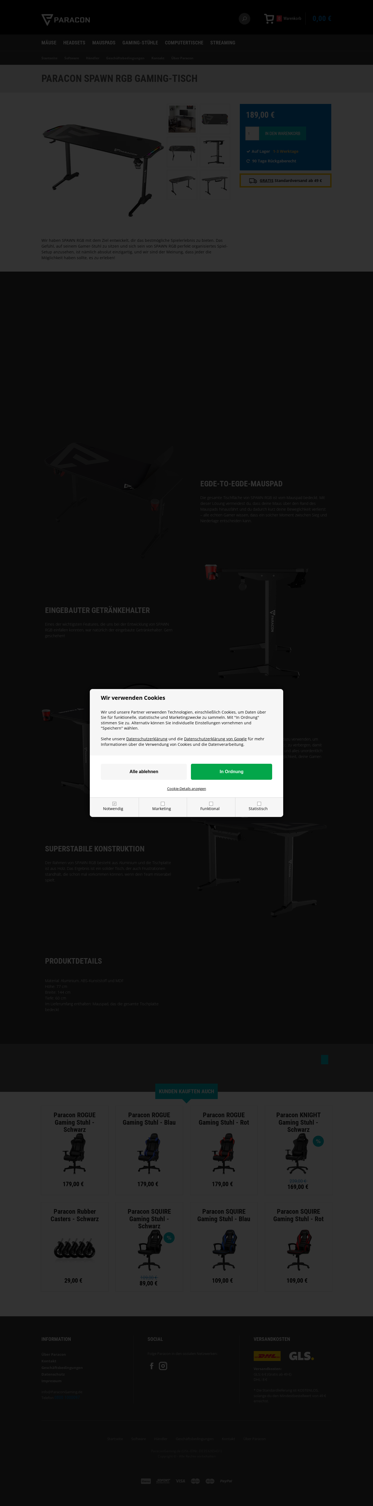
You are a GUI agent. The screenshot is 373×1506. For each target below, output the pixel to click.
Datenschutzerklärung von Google (215, 738)
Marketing (161, 808)
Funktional (210, 808)
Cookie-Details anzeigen (186, 788)
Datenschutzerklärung (146, 738)
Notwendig (113, 808)
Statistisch (258, 808)
